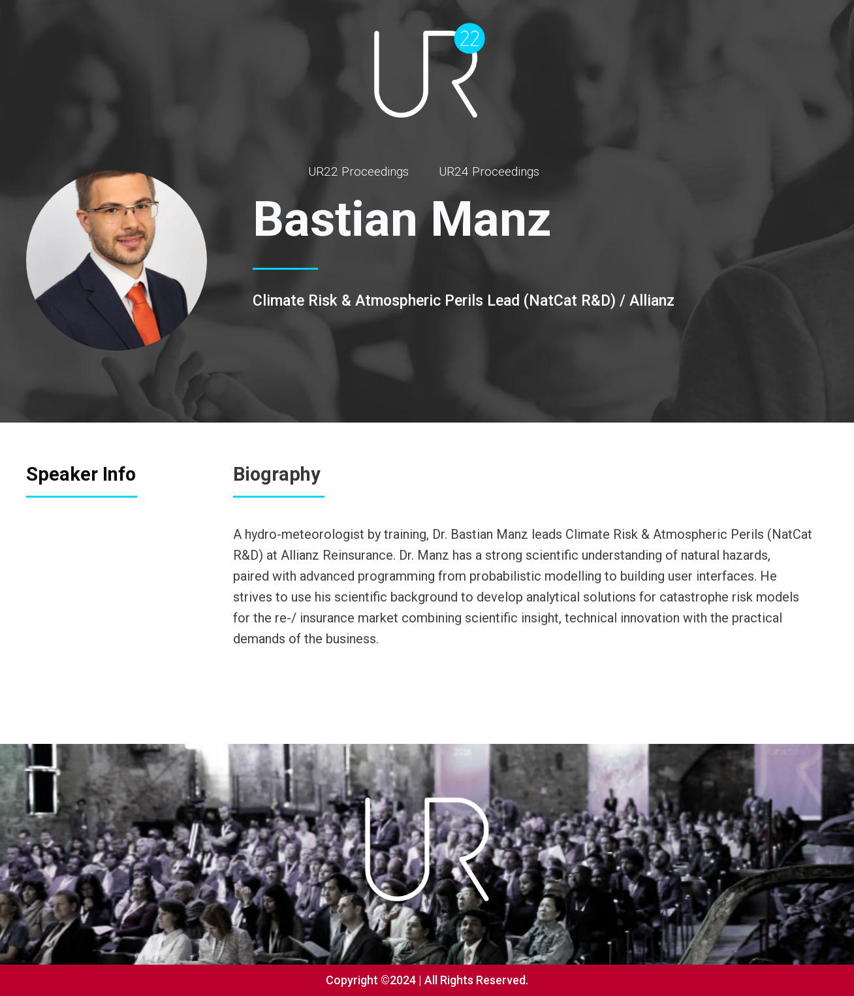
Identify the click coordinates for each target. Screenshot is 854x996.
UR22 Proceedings (358, 171)
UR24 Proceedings (489, 171)
